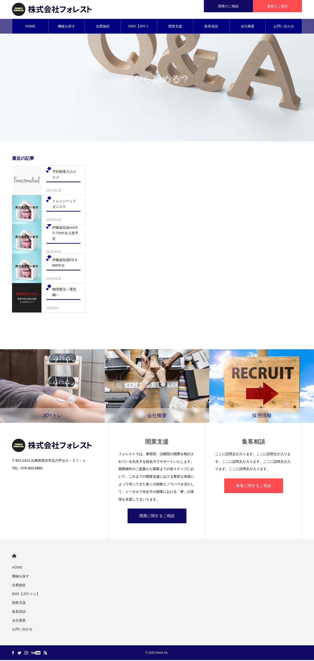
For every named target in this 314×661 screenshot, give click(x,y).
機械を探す (66, 27)
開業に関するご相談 (157, 517)
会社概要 (247, 27)
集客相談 (211, 27)
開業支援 (175, 27)
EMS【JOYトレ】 (138, 29)
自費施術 (103, 27)
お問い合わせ (284, 27)
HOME (30, 27)
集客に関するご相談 (253, 486)
